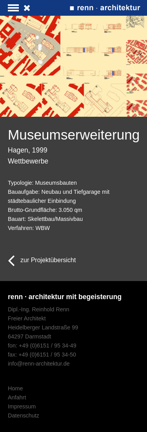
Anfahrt (17, 397)
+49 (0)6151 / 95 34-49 (47, 345)
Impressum (22, 406)
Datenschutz (23, 415)
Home (15, 388)
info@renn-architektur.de (39, 363)
